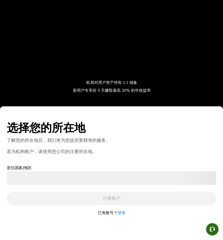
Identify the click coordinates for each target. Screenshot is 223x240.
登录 (121, 212)
